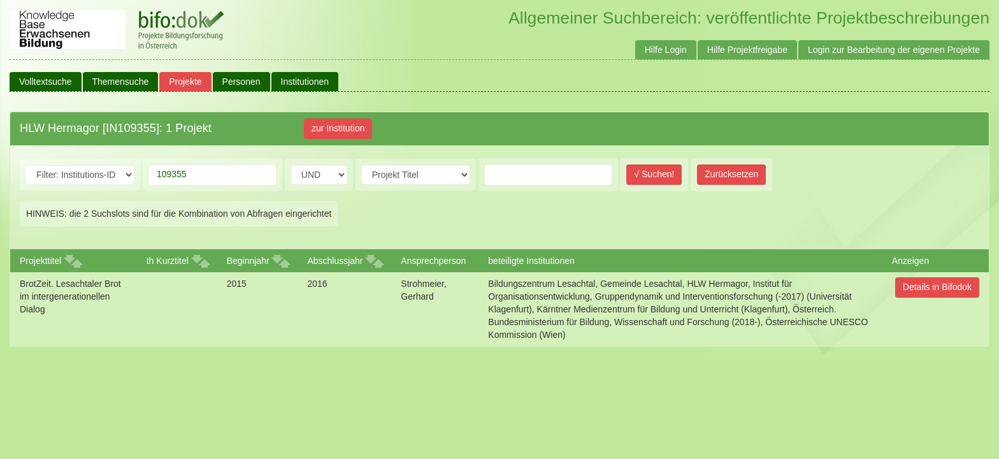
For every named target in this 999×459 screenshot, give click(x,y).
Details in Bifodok (937, 287)
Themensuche (120, 81)
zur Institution (338, 128)
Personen (241, 81)
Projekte (185, 81)
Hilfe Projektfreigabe (747, 50)
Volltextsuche (45, 81)
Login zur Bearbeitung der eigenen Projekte (894, 50)
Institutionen (305, 81)
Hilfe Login (666, 50)
